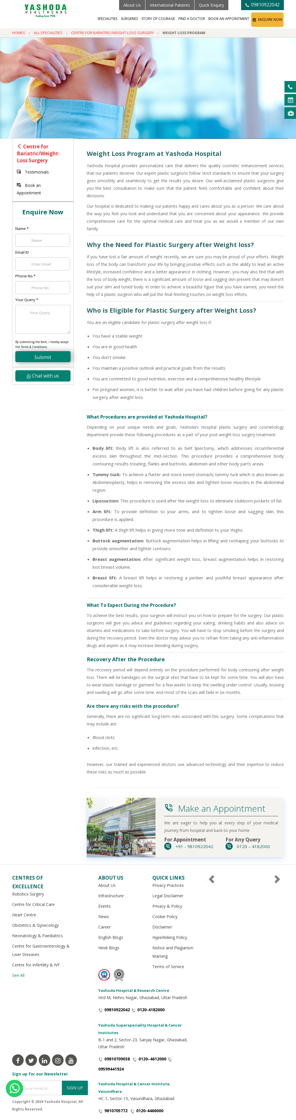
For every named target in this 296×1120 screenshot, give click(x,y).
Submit (42, 357)
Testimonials (33, 172)
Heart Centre (24, 915)
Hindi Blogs (108, 947)
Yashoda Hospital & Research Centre (133, 990)
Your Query (26, 299)
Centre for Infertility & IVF (36, 965)
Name (22, 228)
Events (104, 906)
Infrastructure (111, 895)
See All (18, 975)
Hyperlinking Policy (169, 937)
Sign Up (75, 1087)
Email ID (22, 252)
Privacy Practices (168, 885)
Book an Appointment (228, 18)
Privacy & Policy (167, 906)
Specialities (107, 18)
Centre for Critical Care (33, 904)
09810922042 (262, 4)
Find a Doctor (191, 18)
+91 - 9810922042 (188, 846)
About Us (132, 5)
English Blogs (110, 937)
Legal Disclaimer (167, 895)
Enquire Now (267, 19)
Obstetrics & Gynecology (35, 925)
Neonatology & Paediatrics (37, 935)
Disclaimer (162, 927)
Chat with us (43, 376)
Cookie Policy (164, 916)
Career (104, 927)
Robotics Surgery (28, 894)
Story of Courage (158, 18)
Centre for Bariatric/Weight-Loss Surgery (38, 153)
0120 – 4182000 (247, 846)
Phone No (25, 276)
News (103, 916)
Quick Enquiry (211, 5)
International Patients (170, 5)
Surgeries (129, 18)
